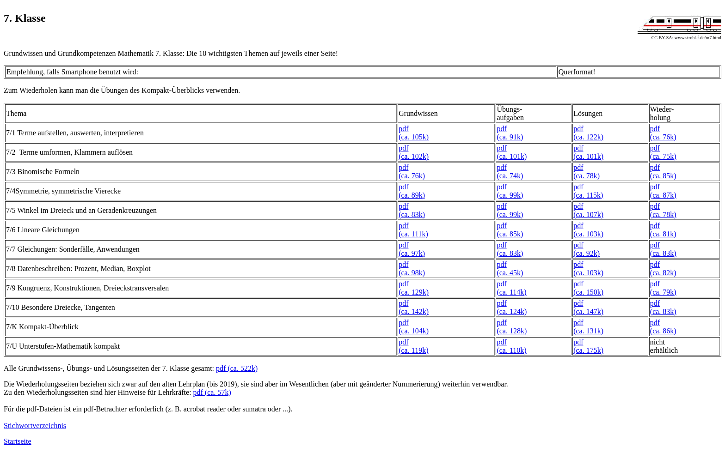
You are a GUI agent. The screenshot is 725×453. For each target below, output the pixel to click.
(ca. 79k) (663, 292)
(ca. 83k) (412, 214)
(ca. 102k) (414, 156)
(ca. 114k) (511, 292)
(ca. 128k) (512, 331)
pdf (403, 129)
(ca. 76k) (663, 137)
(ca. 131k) (588, 331)
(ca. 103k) (588, 234)
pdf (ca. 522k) (237, 368)
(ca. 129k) (414, 292)
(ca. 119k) (413, 350)
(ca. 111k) (413, 234)
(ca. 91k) (510, 137)
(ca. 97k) (412, 253)
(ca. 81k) (663, 234)
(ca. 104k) (414, 331)
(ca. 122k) (588, 137)
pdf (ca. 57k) (212, 392)
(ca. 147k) (588, 311)
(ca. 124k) (512, 311)
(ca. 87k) (663, 195)
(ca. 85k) (663, 176)
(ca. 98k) (412, 273)
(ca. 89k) (412, 195)
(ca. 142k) (414, 311)
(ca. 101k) (512, 156)
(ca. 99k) (510, 195)
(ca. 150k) (588, 292)
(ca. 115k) (588, 195)
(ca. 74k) (510, 176)
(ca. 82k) (663, 273)
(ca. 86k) (663, 331)
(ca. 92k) (586, 253)
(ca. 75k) (663, 156)
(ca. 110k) (511, 350)
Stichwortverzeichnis (35, 425)
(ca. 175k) (588, 350)
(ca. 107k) (588, 214)
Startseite (17, 441)
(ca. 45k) (510, 273)
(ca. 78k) (586, 176)
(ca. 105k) (414, 137)
